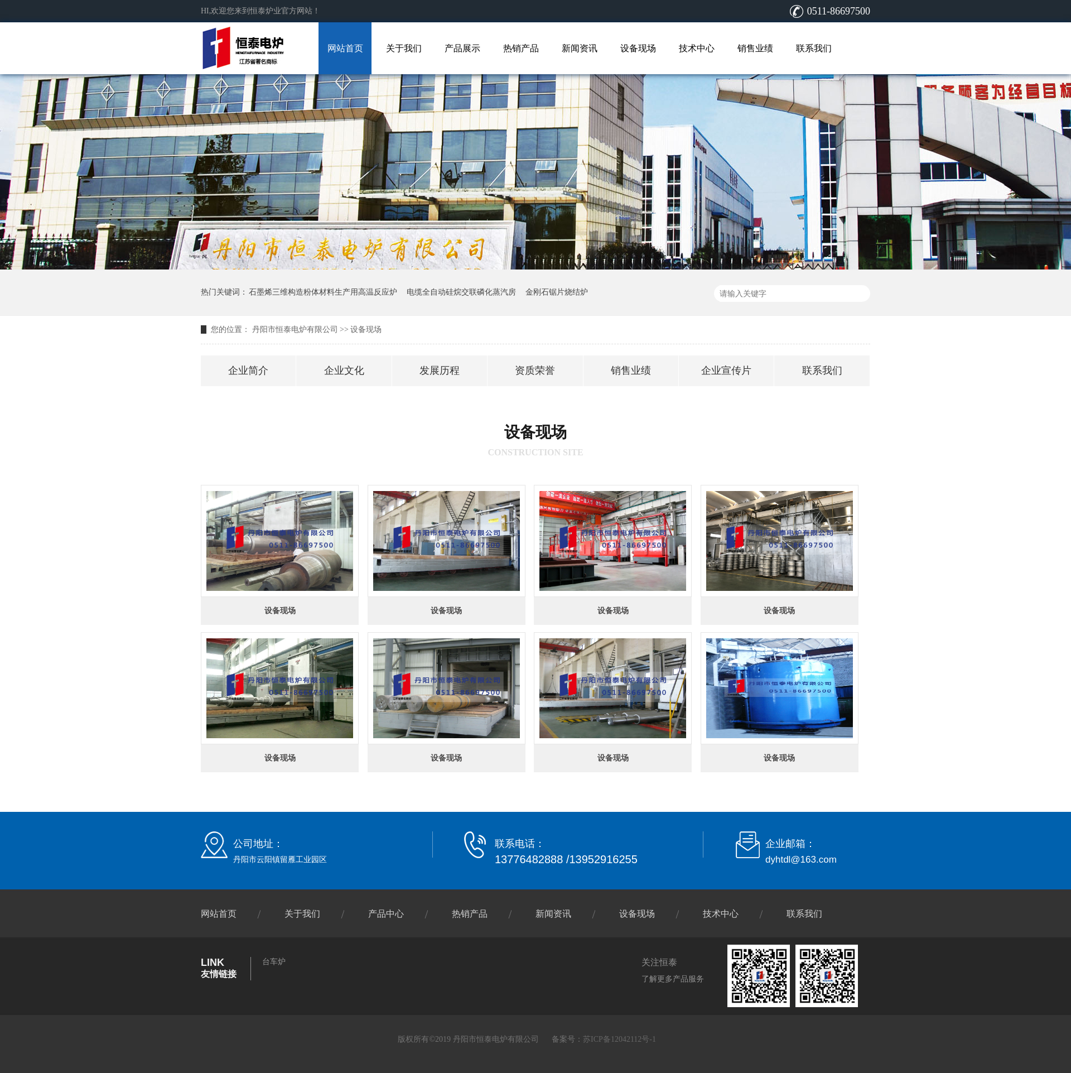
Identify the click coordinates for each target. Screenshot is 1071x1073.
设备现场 (638, 48)
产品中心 (386, 913)
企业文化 (344, 370)
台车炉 (274, 961)
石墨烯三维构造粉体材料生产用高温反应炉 (323, 292)
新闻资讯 (579, 48)
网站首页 (345, 48)
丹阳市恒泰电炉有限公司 (295, 329)
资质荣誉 (535, 370)
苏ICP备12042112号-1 (619, 1039)
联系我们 (814, 48)
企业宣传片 (726, 370)
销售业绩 (755, 48)
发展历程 (439, 370)
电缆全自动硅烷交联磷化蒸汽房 (461, 292)
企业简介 (248, 370)
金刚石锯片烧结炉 (556, 292)
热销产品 (521, 48)
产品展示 (462, 48)
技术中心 (697, 48)
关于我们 (404, 48)
